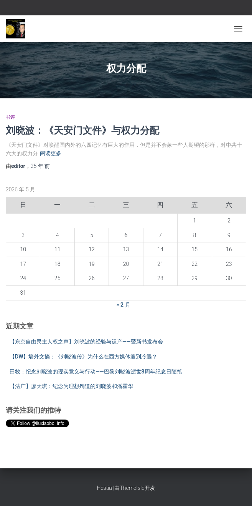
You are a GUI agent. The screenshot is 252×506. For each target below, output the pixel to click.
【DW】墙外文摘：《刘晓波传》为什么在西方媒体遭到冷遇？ (83, 356)
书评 (10, 117)
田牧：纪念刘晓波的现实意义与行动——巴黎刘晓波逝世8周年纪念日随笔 (96, 371)
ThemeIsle (132, 488)
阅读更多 (50, 153)
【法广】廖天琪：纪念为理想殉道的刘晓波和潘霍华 (71, 386)
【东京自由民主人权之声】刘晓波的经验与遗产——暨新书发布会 (86, 341)
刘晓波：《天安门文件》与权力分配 (82, 130)
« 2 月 (123, 305)
